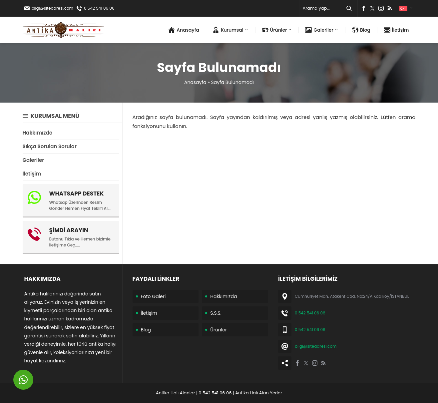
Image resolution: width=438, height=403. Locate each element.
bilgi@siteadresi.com (52, 8)
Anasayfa (195, 82)
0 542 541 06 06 (99, 8)
